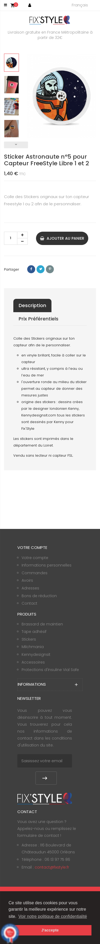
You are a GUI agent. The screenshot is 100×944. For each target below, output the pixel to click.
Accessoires (33, 662)
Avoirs (27, 580)
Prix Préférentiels (38, 318)
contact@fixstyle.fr (52, 867)
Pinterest (50, 269)
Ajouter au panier (62, 238)
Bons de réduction (39, 595)
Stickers (29, 639)
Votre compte (35, 557)
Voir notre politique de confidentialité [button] (52, 916)
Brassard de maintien (42, 624)
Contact (29, 603)
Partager (31, 269)
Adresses (30, 588)
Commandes (34, 573)
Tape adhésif (34, 631)
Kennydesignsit (36, 654)
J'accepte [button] (50, 930)
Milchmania (33, 646)
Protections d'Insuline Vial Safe (50, 669)
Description (32, 305)
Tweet (41, 269)
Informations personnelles (46, 565)
